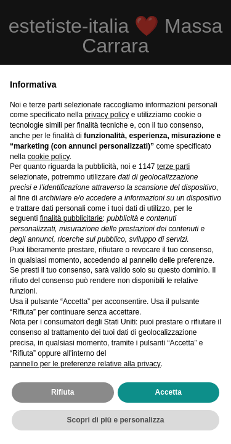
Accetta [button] (168, 392)
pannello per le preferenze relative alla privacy (85, 364)
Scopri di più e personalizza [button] (115, 420)
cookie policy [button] (49, 156)
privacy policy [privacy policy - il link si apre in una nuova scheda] (106, 114)
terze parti (173, 166)
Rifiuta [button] (62, 392)
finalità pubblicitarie (71, 218)
